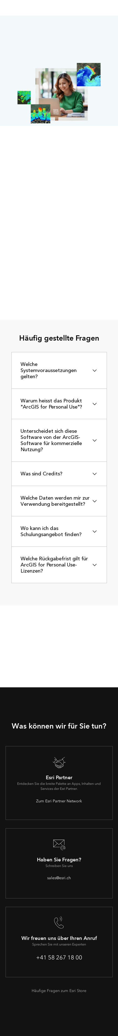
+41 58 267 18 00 (59, 957)
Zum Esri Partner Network (59, 801)
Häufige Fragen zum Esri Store (59, 990)
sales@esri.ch (59, 878)
